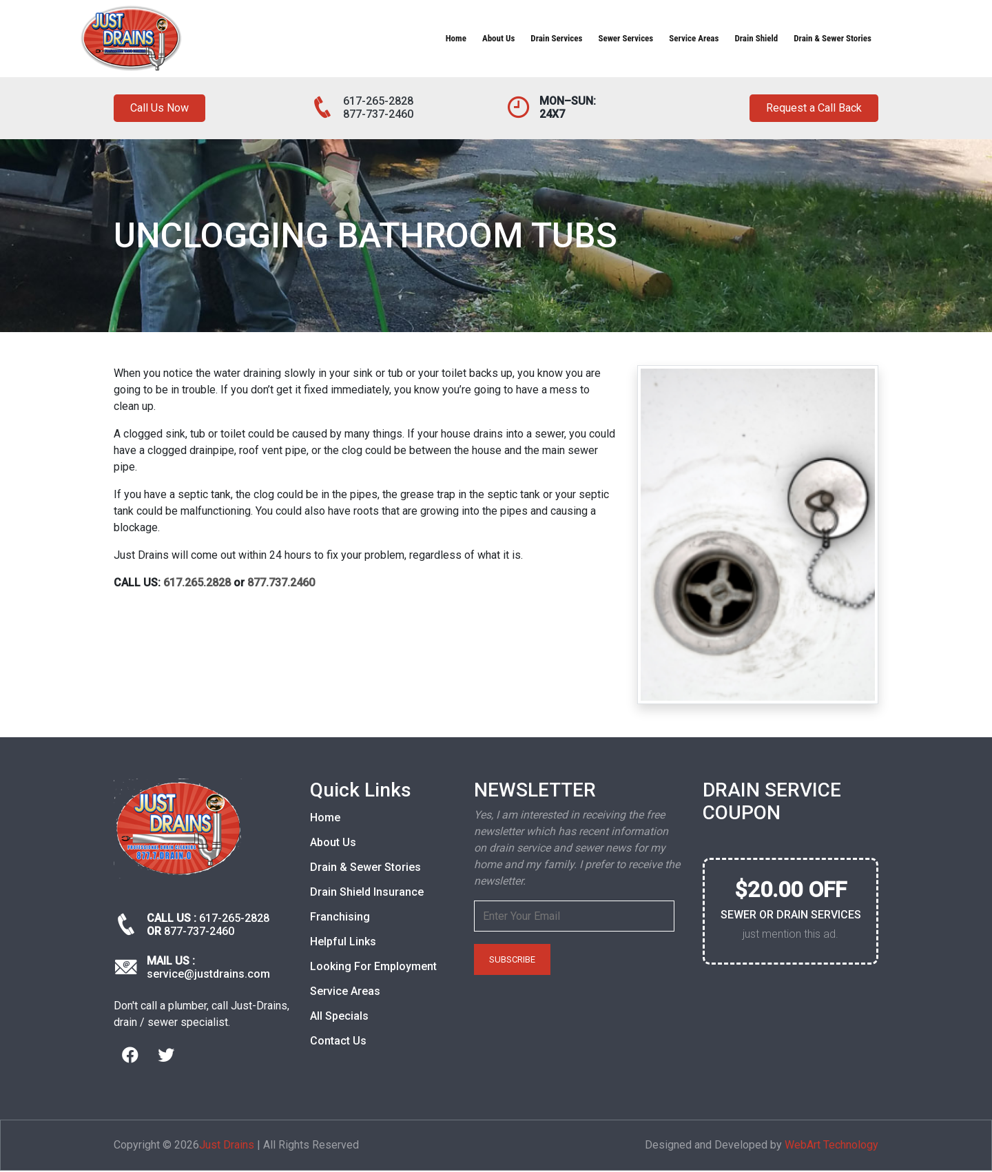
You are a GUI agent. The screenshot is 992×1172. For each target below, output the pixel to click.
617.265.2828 (197, 584)
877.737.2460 (281, 584)
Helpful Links (343, 943)
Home (456, 38)
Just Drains (226, 1146)
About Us (498, 38)
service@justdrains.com (208, 976)
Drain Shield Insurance (367, 894)
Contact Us (338, 1042)
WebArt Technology (831, 1146)
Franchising (340, 918)
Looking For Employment (373, 968)
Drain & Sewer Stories (832, 38)
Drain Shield (756, 38)
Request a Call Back (808, 109)
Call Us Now (163, 109)
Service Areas (694, 38)
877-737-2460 (378, 114)
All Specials (339, 1018)
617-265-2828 (378, 100)
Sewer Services (625, 38)
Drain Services (556, 38)
